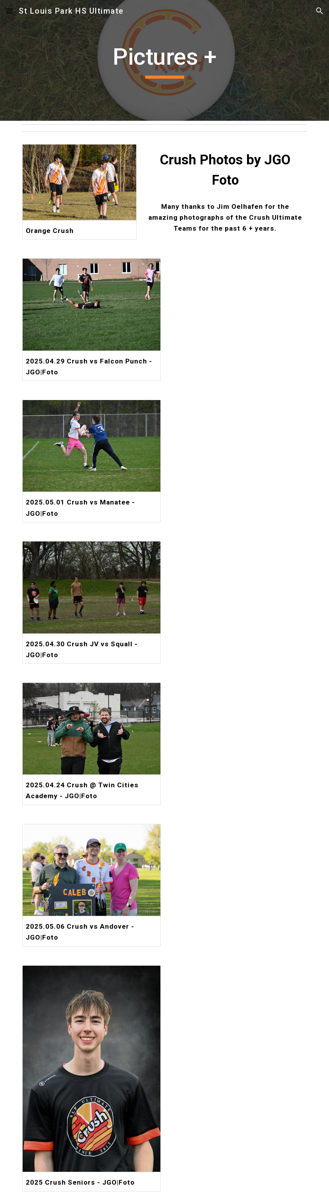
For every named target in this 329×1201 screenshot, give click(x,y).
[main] (164, 60)
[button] (9, 10)
